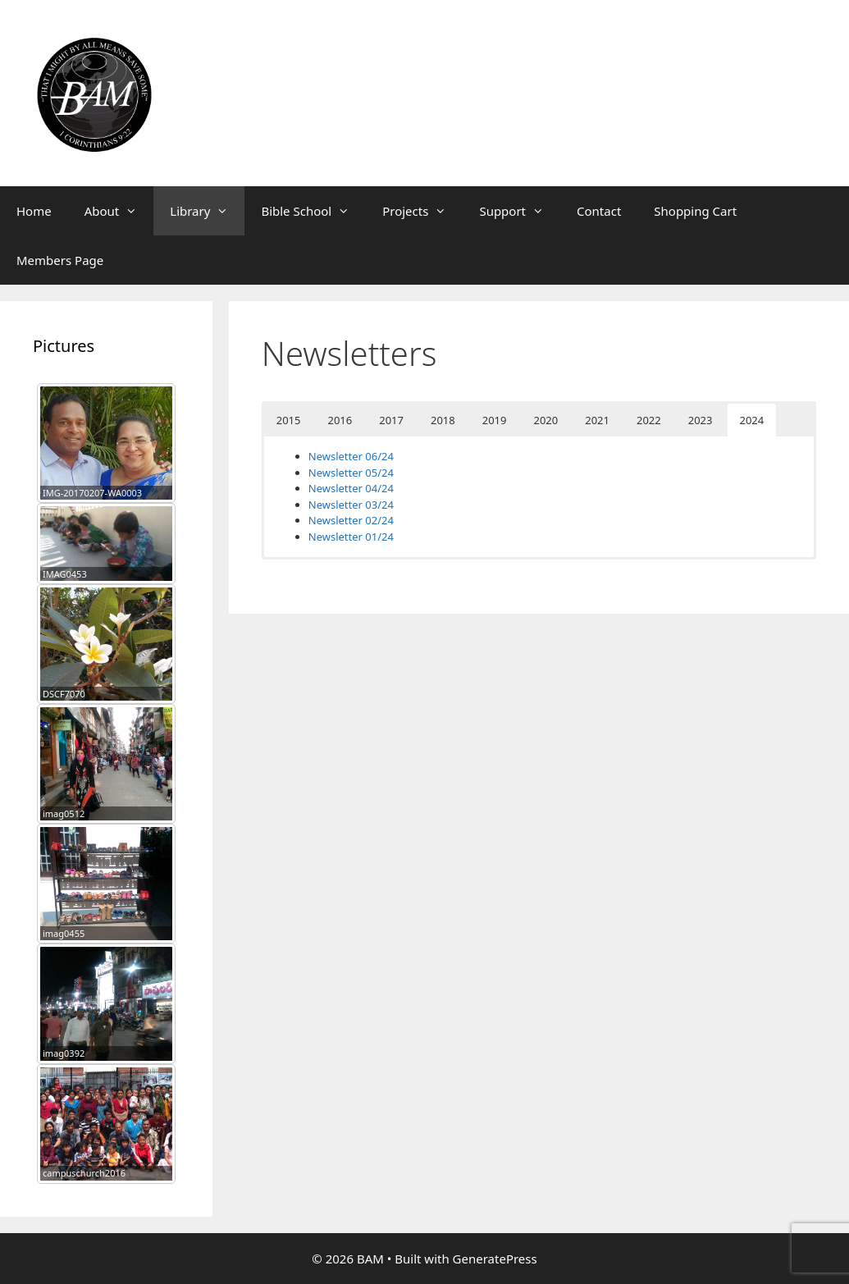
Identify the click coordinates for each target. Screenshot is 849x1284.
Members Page (59, 260)
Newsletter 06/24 (351, 456)
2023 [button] (700, 420)
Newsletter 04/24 (351, 488)
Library (207, 210)
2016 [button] (340, 420)
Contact (599, 211)
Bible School (313, 210)
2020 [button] (546, 420)
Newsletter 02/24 (351, 520)
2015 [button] (288, 420)
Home (34, 211)
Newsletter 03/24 (351, 504)
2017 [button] (391, 420)
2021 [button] (597, 420)
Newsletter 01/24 (351, 536)
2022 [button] (649, 420)
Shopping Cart (695, 211)
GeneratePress (495, 1258)
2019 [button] (494, 420)
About (119, 210)
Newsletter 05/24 (351, 472)
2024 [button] (752, 420)
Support (519, 210)
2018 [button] (443, 420)
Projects (422, 210)
